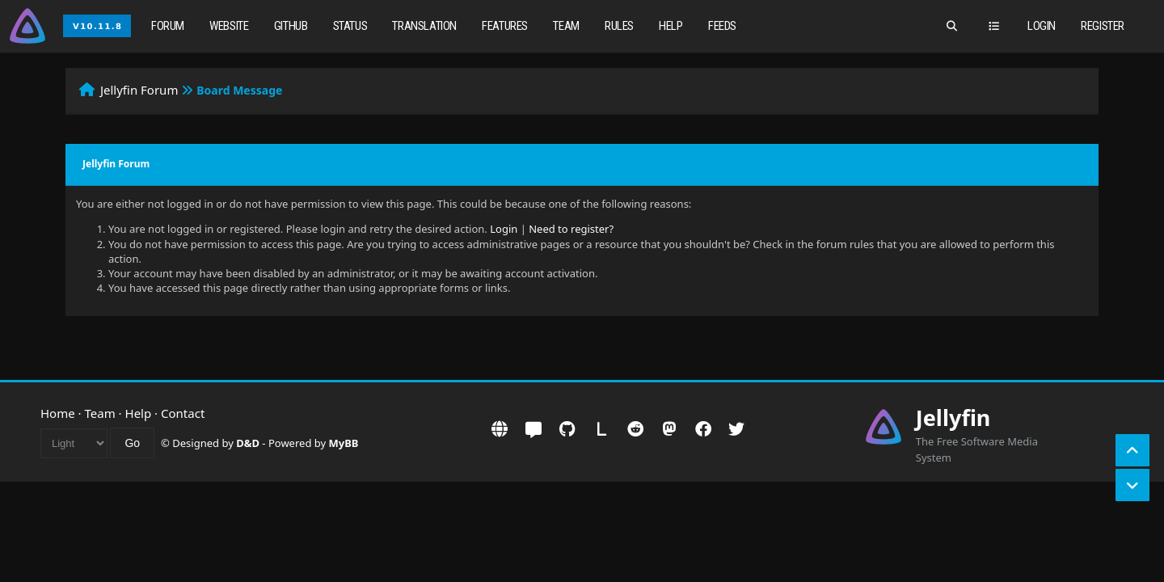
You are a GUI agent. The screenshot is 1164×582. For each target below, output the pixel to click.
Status (350, 26)
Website (228, 26)
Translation (424, 26)
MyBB (344, 443)
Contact (183, 413)
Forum (167, 26)
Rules (619, 26)
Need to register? (571, 228)
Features (505, 26)
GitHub (291, 26)
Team (566, 26)
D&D (247, 443)
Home (57, 413)
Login (1041, 26)
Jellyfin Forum (139, 90)
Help (670, 26)
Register (1102, 26)
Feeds (722, 26)
